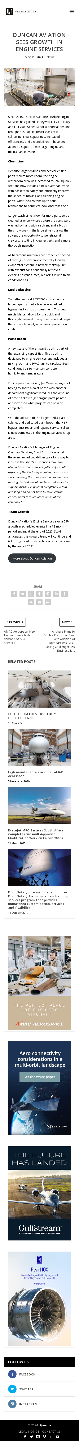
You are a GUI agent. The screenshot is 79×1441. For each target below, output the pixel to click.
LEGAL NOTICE (28, 1431)
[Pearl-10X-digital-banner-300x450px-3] (39, 1345)
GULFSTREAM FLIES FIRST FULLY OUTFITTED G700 (32, 716)
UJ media (45, 1425)
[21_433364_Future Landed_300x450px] (39, 1239)
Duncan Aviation (36, 117)
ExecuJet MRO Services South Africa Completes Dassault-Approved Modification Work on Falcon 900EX (36, 834)
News (50, 57)
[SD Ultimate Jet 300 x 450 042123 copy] (39, 1134)
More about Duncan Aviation (32, 558)
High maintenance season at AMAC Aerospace (35, 774)
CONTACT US (51, 1431)
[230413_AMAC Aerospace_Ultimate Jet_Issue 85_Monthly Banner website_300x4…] (39, 1029)
